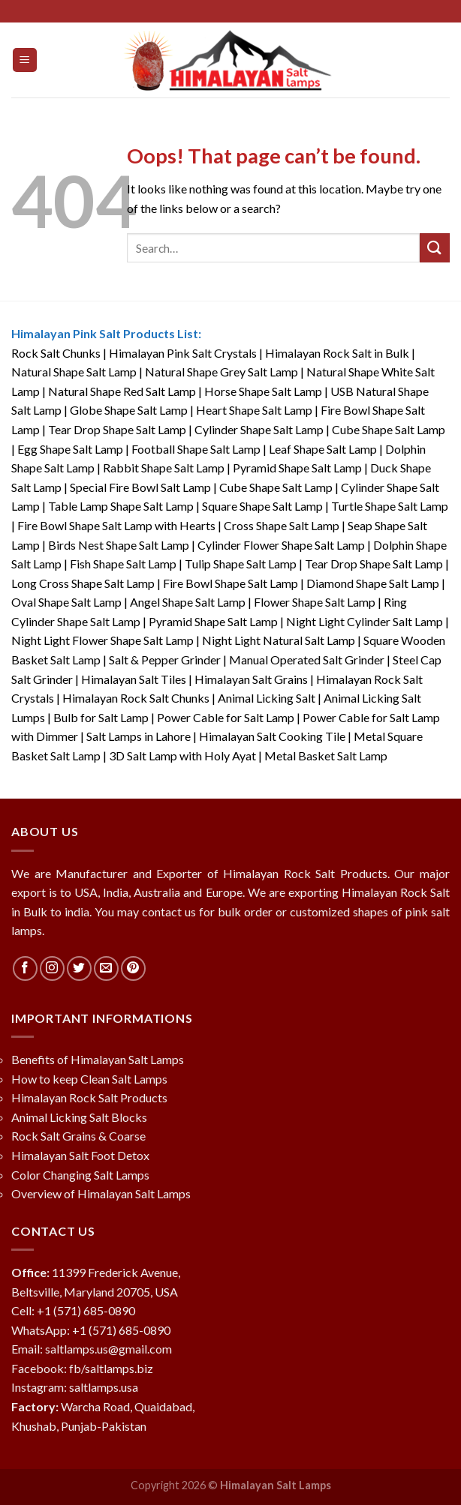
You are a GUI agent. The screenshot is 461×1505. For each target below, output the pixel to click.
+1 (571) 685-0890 (86, 1310)
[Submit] (435, 247)
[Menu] (25, 60)
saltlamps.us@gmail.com (108, 1349)
